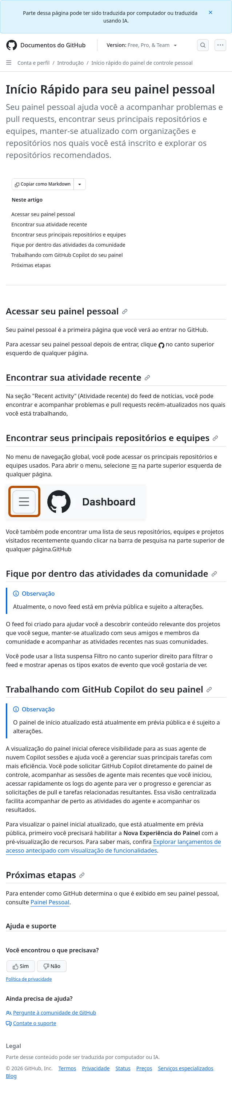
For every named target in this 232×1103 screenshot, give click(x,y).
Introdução (70, 62)
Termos (67, 1068)
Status (123, 1068)
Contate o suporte (31, 1023)
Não (51, 966)
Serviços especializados (185, 1068)
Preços (144, 1068)
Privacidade (96, 1068)
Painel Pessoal (50, 902)
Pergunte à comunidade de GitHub (51, 1012)
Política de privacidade (29, 979)
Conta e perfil (33, 62)
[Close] (211, 12)
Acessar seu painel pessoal (67, 311)
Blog (11, 1075)
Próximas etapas (45, 875)
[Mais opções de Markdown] (79, 184)
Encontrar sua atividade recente (78, 377)
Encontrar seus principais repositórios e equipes (112, 438)
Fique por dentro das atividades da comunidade (111, 573)
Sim (21, 966)
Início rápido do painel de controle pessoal (142, 62)
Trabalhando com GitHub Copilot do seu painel (109, 689)
